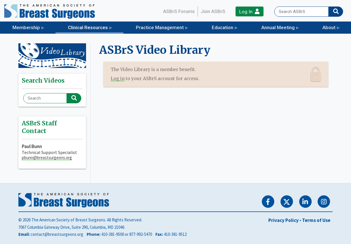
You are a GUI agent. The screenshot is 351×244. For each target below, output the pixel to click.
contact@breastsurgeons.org (57, 234)
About (328, 27)
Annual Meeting (278, 27)
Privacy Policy (283, 220)
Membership (26, 27)
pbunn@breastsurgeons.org (47, 157)
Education (222, 27)
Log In (249, 11)
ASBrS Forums (179, 11)
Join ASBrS (213, 11)
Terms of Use (316, 220)
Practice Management (160, 27)
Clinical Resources (95, 27)
